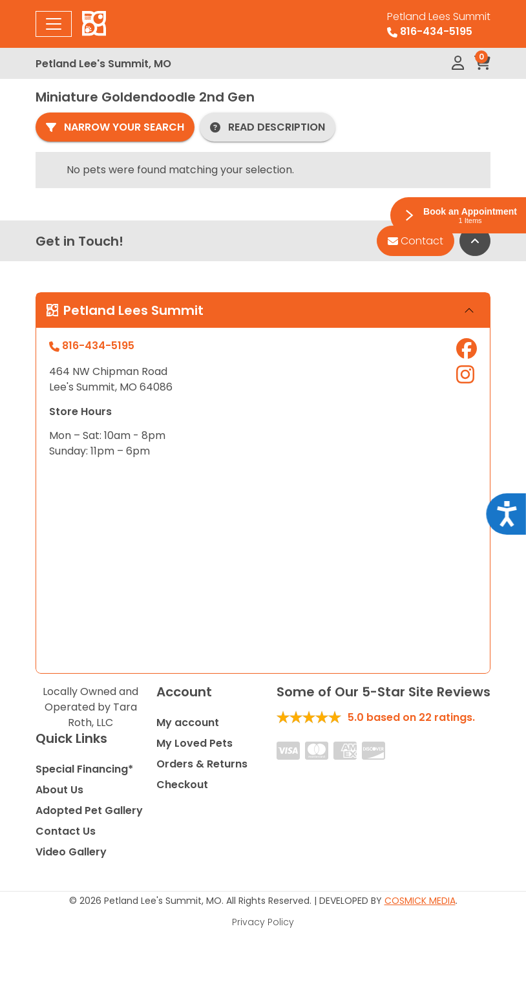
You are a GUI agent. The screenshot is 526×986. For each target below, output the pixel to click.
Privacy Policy (263, 922)
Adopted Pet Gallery (89, 810)
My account (187, 722)
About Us (59, 789)
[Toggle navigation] (54, 24)
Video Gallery (71, 851)
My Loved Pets (194, 743)
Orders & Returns (201, 763)
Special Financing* (84, 769)
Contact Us (66, 831)
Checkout (182, 784)
